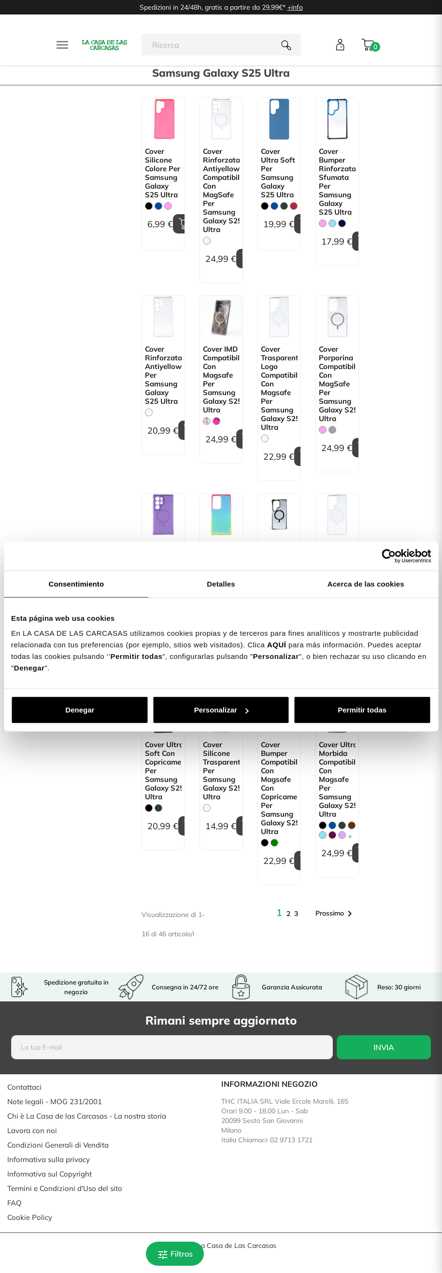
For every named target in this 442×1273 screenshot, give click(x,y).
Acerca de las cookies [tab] (366, 583)
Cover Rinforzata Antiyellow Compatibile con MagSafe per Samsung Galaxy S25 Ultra (221, 190)
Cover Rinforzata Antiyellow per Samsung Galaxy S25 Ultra (163, 375)
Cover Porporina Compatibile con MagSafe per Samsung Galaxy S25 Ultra (337, 384)
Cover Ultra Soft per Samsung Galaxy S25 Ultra (278, 173)
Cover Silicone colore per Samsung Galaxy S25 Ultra (162, 173)
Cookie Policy (29, 1217)
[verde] (274, 843)
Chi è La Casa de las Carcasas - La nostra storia (86, 1116)
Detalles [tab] (221, 583)
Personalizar (221, 710)
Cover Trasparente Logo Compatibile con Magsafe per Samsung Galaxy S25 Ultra (279, 388)
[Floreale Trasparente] (207, 421)
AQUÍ (276, 645)
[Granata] (294, 206)
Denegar (79, 710)
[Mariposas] (216, 421)
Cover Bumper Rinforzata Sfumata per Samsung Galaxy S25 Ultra (337, 182)
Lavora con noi (32, 1130)
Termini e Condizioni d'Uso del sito (64, 1188)
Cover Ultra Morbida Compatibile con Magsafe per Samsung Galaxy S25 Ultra (337, 779)
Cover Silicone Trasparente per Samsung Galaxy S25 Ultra (221, 770)
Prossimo (335, 913)
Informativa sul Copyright (49, 1173)
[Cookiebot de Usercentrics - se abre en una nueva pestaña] (388, 555)
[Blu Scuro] (342, 223)
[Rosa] (168, 206)
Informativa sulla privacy (48, 1159)
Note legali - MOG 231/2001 (54, 1101)
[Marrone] (352, 825)
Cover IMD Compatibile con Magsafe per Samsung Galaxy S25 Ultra (221, 379)
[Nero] (149, 206)
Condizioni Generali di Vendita (58, 1145)
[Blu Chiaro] (332, 223)
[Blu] (158, 206)
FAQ (14, 1202)
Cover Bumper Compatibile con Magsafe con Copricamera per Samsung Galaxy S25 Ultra (279, 788)
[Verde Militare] (284, 206)
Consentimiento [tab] (76, 583)
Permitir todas (362, 710)
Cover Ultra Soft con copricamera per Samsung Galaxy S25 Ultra (163, 770)
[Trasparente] (207, 241)
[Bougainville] (332, 835)
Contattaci (24, 1087)
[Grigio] (332, 430)
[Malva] (342, 835)
